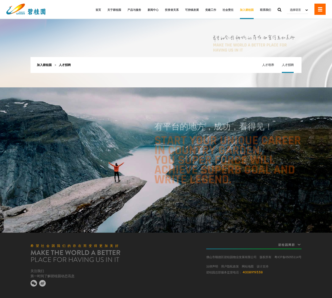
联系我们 (265, 9)
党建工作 (210, 9)
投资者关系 (172, 9)
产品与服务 (134, 9)
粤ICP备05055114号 (288, 257)
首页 (98, 9)
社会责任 (228, 9)
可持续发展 (192, 9)
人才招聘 (288, 65)
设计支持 (262, 266)
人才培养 (268, 65)
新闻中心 (153, 9)
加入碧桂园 (247, 9)
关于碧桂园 (114, 9)
